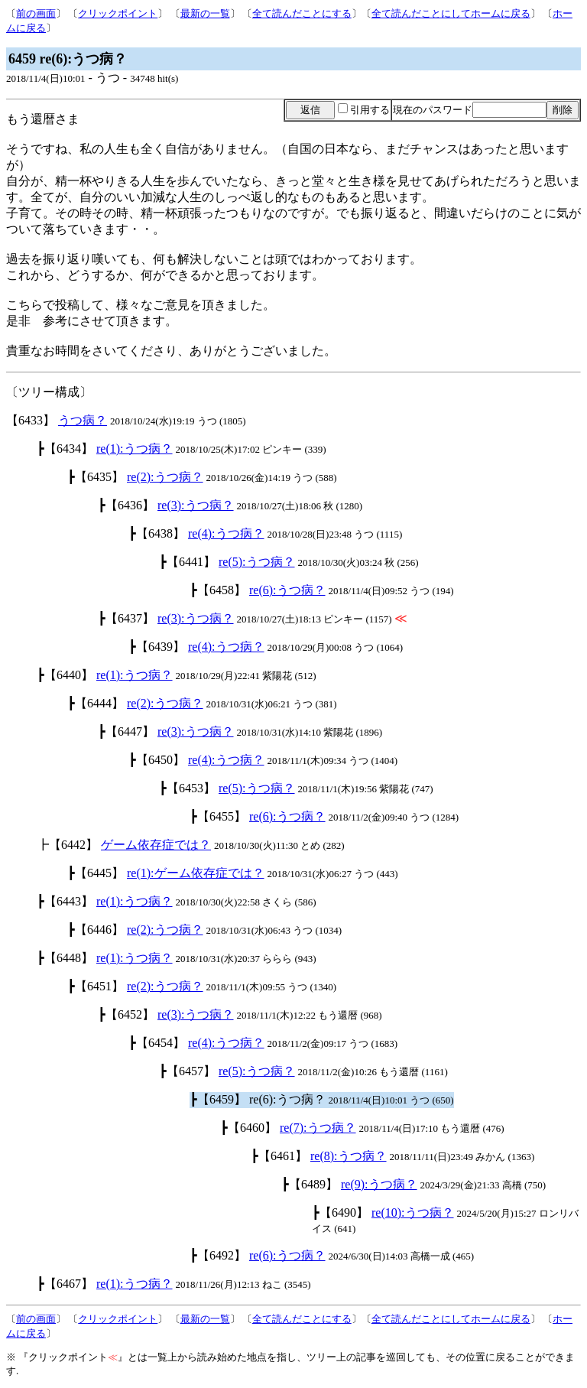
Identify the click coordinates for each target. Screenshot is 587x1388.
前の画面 (36, 13)
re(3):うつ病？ (195, 505)
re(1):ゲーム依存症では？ (195, 872)
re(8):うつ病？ (348, 1155)
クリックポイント (117, 13)
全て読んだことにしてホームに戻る (450, 13)
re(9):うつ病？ (379, 1184)
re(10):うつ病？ (412, 1212)
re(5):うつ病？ (257, 561)
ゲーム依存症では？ (156, 844)
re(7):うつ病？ (318, 1127)
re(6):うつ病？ (287, 589)
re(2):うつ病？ (165, 476)
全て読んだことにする (302, 13)
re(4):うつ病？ (226, 533)
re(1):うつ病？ (134, 448)
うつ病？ (82, 420)
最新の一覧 (205, 13)
